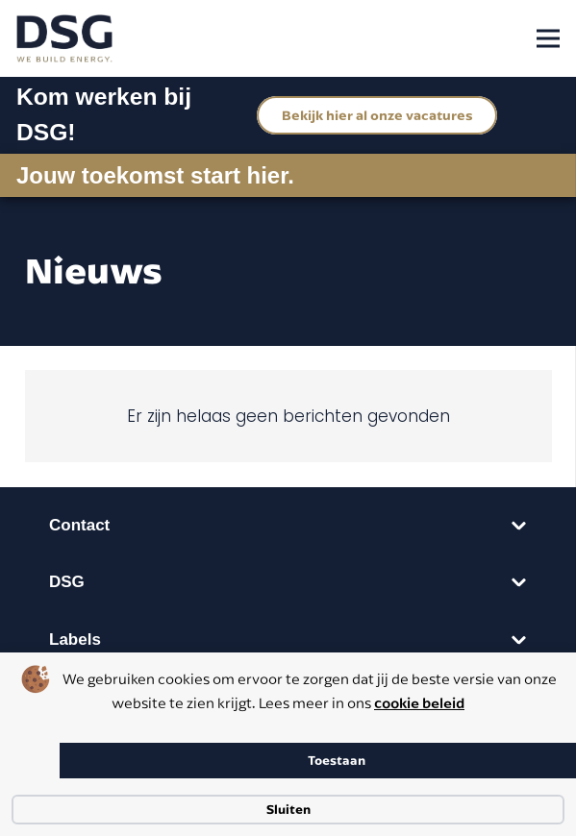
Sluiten (288, 809)
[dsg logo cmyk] (64, 38)
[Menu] (547, 38)
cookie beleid (419, 702)
